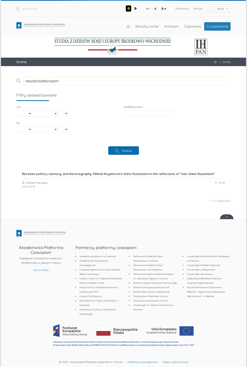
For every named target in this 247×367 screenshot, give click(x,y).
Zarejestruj (182, 8)
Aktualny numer (147, 26)
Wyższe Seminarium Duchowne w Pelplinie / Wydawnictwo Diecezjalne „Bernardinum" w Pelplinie (206, 292)
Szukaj (127, 150)
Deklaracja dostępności (143, 362)
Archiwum (171, 26)
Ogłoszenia (192, 26)
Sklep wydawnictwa (175, 362)
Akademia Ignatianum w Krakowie (98, 256)
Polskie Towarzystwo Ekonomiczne (151, 287)
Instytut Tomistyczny (91, 296)
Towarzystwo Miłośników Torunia (150, 296)
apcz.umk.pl (41, 270)
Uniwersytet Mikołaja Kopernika (203, 265)
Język (219, 8)
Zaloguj (198, 8)
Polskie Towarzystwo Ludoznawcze (151, 291)
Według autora (133, 107)
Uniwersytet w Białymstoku (201, 269)
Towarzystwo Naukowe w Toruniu (150, 300)
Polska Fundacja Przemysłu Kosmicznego (155, 282)
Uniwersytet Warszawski (200, 274)
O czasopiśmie (217, 26)
